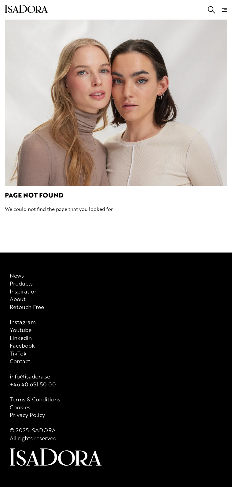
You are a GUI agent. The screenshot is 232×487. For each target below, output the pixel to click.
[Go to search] (6, 98)
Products (22, 89)
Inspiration (41, 89)
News (7, 89)
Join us (9, 65)
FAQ (21, 65)
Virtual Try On (126, 89)
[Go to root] (26, 84)
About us (61, 89)
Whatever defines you (91, 89)
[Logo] (48, 198)
